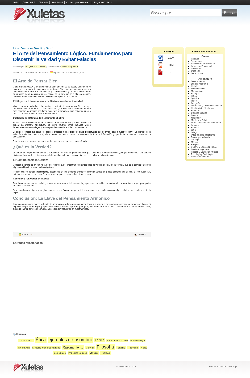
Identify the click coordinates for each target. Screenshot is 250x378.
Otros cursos (197, 73)
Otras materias (198, 81)
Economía (195, 110)
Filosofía (105, 347)
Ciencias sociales (199, 113)
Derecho (195, 115)
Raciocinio (133, 347)
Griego (194, 132)
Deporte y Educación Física (203, 147)
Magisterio (196, 118)
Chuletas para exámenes (77, 2)
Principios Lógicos (77, 353)
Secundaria (196, 61)
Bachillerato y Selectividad (203, 63)
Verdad (93, 352)
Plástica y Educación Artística (204, 152)
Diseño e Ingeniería (200, 149)
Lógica (99, 340)
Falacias (121, 347)
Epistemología (137, 340)
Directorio (43, 2)
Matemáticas (197, 91)
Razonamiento (73, 347)
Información (24, 347)
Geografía (195, 103)
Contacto (221, 367)
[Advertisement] (125, 34)
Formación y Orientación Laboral (206, 122)
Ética (41, 339)
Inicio (15, 2)
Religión (194, 144)
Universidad (196, 68)
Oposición (195, 71)
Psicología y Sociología (201, 154)
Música (194, 142)
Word (166, 58)
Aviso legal (232, 367)
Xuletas (212, 367)
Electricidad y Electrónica (202, 108)
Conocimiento (26, 340)
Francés (194, 125)
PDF (165, 72)
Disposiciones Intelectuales (46, 347)
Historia (194, 86)
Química (195, 98)
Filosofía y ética (42, 48)
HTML (166, 65)
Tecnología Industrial (200, 137)
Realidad (105, 353)
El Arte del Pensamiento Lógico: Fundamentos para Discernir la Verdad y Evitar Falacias (72, 56)
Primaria (195, 59)
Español (194, 127)
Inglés (194, 101)
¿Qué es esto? (28, 2)
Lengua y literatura (199, 84)
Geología (195, 139)
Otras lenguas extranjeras (203, 135)
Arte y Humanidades (200, 157)
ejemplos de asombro (70, 339)
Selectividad (57, 2)
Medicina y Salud (199, 120)
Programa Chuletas (103, 2)
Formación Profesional (201, 66)
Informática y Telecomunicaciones (206, 105)
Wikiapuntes (124, 367)
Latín (193, 130)
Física (194, 96)
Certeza (90, 347)
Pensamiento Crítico (117, 340)
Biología (194, 93)
